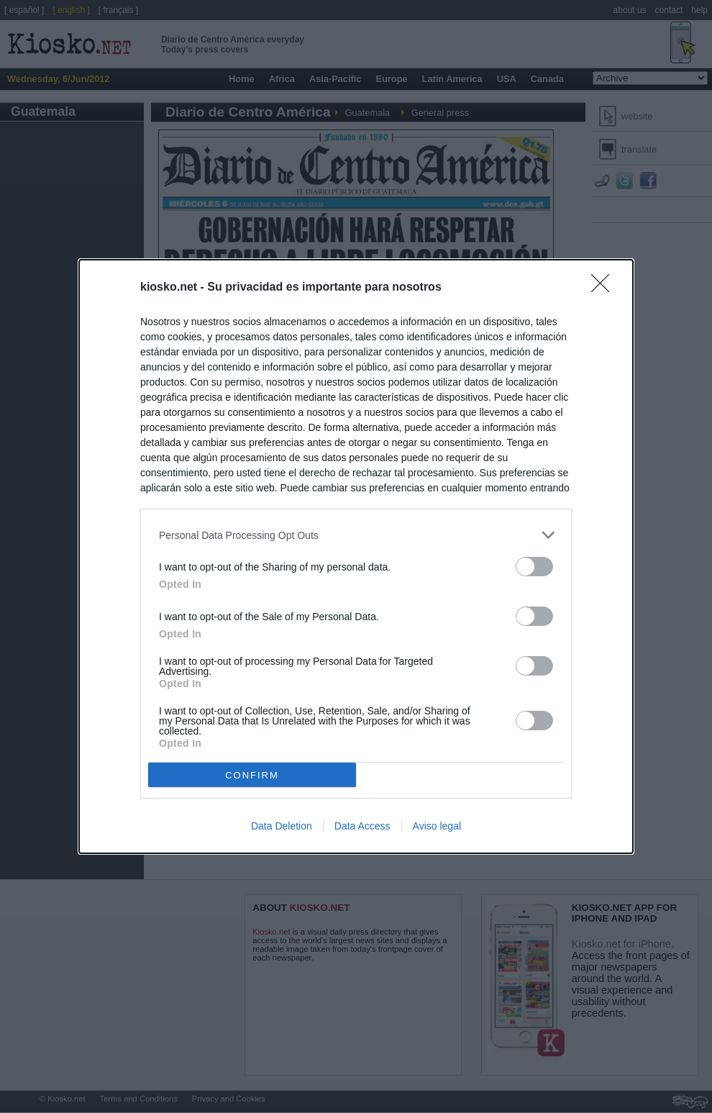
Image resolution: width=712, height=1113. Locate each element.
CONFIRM (252, 775)
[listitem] (356, 534)
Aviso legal (437, 826)
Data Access (362, 826)
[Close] (605, 287)
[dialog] (356, 556)
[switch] (534, 566)
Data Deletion (281, 826)
